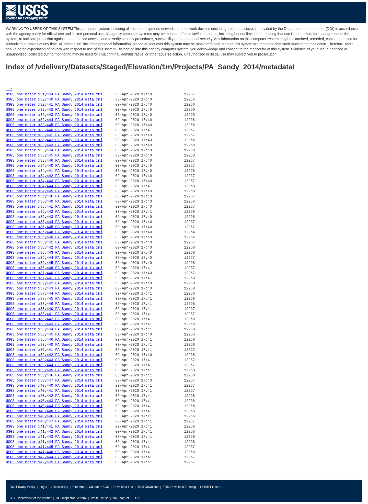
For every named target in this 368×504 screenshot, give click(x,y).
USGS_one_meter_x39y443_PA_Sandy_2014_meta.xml (54, 360)
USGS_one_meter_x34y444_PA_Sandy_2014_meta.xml (54, 186)
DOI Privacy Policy (22, 487)
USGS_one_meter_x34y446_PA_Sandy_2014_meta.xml (54, 196)
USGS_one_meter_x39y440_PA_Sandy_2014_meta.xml (54, 344)
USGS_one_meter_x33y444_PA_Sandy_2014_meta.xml (54, 150)
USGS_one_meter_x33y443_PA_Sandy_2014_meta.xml (54, 145)
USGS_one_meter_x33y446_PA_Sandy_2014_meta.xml (54, 160)
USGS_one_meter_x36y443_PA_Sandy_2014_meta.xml (54, 252)
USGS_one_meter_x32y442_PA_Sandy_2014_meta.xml (54, 109)
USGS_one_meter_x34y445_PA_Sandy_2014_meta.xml (54, 191)
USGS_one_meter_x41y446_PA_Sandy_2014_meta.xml (54, 452)
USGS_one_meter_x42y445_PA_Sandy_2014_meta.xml (54, 462)
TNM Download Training (179, 487)
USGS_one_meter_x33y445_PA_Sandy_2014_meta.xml (54, 155)
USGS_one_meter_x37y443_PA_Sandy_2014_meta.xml (54, 288)
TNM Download (148, 487)
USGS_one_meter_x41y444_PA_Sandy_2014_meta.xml (54, 442)
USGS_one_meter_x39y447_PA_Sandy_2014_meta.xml (54, 380)
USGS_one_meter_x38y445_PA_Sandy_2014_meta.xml (54, 334)
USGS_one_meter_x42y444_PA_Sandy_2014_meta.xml (54, 457)
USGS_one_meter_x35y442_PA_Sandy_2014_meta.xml (54, 211)
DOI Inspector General (71, 498)
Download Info (123, 487)
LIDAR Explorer (210, 487)
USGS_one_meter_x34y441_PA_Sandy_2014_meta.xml (54, 171)
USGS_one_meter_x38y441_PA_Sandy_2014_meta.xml (54, 314)
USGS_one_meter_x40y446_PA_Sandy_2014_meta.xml (54, 416)
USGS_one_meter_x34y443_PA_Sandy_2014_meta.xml (54, 181)
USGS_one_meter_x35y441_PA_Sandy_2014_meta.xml (54, 206)
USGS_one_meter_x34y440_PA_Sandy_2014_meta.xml (54, 165)
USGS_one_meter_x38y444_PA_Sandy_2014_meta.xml (54, 329)
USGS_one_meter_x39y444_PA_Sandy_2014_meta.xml (54, 365)
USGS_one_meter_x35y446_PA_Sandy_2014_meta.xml (54, 232)
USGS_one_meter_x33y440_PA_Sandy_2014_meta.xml (54, 130)
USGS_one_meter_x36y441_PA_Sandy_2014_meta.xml (54, 242)
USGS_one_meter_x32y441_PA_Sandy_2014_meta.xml (54, 104)
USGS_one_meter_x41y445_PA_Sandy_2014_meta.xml (54, 447)
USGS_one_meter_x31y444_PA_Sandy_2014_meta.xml (54, 94)
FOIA (137, 498)
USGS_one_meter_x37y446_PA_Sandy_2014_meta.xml (54, 303)
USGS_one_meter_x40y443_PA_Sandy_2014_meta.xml (54, 401)
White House (100, 498)
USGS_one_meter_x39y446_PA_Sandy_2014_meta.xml (54, 375)
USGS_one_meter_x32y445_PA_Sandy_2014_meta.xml (54, 125)
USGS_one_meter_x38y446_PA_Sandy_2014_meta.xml (54, 339)
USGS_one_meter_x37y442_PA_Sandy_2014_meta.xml (54, 283)
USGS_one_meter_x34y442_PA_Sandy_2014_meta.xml (54, 176)
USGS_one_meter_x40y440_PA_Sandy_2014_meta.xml (54, 385)
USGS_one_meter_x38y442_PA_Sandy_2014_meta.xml (54, 319)
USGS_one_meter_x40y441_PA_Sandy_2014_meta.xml (54, 390)
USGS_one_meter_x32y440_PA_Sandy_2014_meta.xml (54, 99)
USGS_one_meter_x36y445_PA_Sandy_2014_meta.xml (54, 263)
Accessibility (59, 487)
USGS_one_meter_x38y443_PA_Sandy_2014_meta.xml (54, 324)
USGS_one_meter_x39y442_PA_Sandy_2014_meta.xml (54, 355)
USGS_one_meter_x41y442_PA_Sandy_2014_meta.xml (54, 431)
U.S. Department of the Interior (30, 498)
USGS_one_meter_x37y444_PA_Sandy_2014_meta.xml (54, 293)
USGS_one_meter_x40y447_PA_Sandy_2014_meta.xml (54, 421)
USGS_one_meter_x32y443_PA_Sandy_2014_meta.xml (54, 115)
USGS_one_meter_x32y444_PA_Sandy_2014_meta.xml (54, 120)
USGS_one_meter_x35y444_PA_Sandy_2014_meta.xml (54, 222)
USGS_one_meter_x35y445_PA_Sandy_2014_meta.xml (54, 227)
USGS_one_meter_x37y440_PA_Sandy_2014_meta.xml (54, 273)
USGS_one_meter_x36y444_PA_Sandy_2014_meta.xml (54, 257)
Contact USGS (99, 487)
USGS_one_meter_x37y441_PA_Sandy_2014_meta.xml (54, 278)
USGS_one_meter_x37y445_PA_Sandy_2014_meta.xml (54, 298)
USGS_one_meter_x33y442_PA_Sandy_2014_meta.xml (54, 140)
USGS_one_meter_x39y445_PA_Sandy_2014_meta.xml (54, 370)
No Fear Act (121, 498)
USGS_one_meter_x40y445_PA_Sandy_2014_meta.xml (54, 411)
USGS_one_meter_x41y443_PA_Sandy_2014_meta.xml (54, 436)
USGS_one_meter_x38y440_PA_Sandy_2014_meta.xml (54, 309)
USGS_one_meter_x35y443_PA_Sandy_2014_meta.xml (54, 217)
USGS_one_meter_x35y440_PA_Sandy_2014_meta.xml (54, 201)
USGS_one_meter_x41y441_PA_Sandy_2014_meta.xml (54, 426)
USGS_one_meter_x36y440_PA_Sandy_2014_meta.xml (54, 237)
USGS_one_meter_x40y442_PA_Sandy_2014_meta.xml (54, 396)
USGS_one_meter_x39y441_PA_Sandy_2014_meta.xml (54, 350)
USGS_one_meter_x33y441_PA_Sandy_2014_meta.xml (54, 135)
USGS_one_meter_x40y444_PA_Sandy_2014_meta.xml (54, 406)
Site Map (78, 487)
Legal (43, 487)
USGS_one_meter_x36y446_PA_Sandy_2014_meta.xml (54, 268)
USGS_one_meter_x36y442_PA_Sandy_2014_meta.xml (54, 247)
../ (9, 89)
